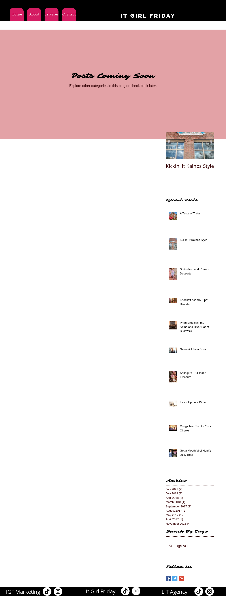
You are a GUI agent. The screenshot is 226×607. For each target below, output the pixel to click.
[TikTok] (47, 591)
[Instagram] (58, 591)
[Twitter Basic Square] (174, 578)
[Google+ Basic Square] (181, 578)
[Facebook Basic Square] (168, 578)
